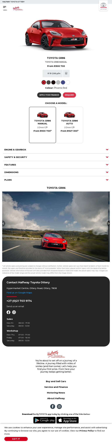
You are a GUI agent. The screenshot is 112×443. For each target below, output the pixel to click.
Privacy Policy (86, 430)
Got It (16, 439)
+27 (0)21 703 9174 (19, 301)
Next (108, 223)
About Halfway (56, 398)
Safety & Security (15, 157)
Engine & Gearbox (15, 149)
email (21, 306)
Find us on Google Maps (19, 292)
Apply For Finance (49, 95)
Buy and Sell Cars (56, 381)
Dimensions (11, 172)
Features (10, 164)
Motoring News (56, 392)
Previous (3, 223)
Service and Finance (56, 387)
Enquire (69, 95)
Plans (8, 180)
